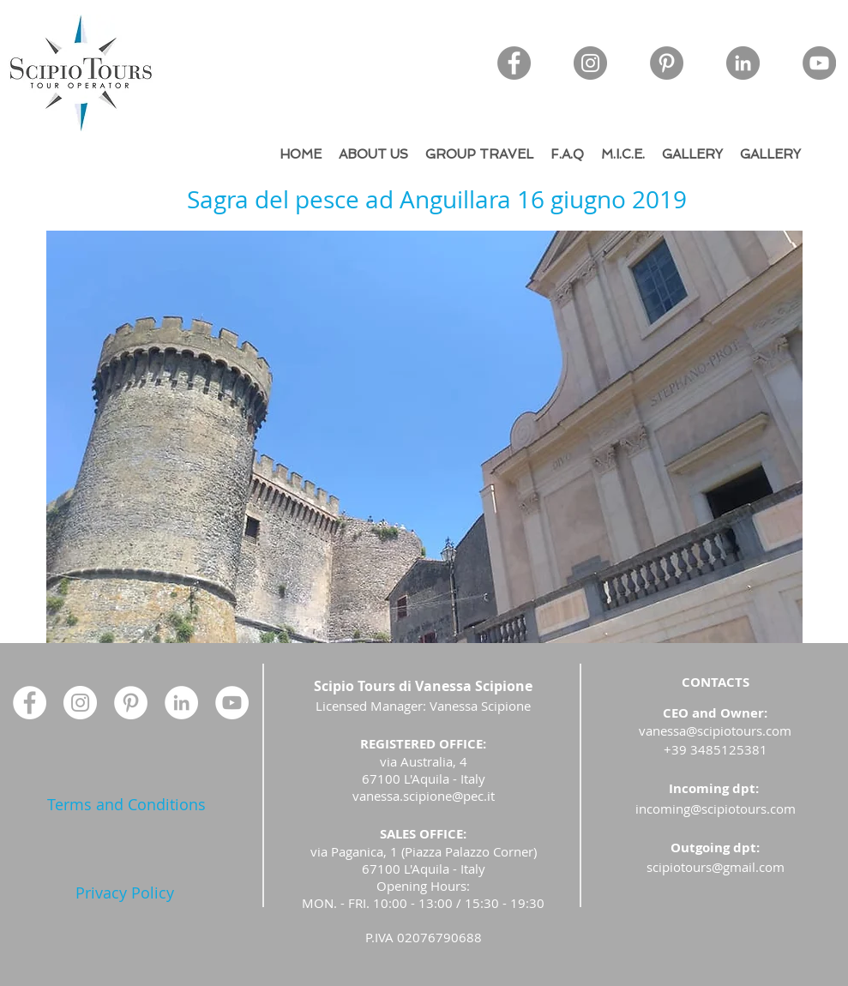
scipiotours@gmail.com (716, 866)
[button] (424, 437)
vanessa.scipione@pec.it (423, 795)
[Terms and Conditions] (126, 805)
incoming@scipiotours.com (715, 808)
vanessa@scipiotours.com (715, 730)
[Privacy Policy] (125, 893)
